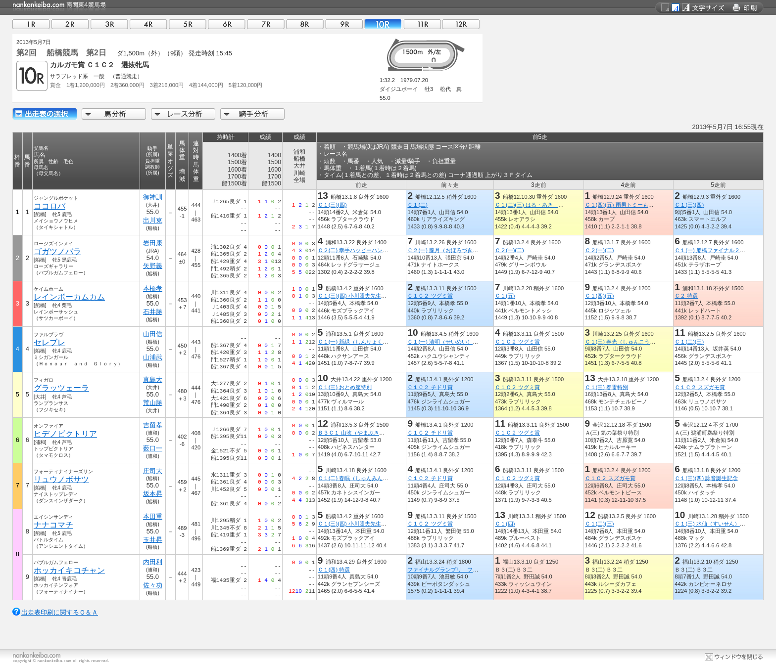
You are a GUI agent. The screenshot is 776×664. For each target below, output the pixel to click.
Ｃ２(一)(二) (509, 250)
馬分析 (114, 114)
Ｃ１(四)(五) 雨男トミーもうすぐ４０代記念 (638, 205)
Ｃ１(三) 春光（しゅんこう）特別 (626, 342)
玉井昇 (152, 539)
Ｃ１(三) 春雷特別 (607, 387)
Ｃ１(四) (505, 524)
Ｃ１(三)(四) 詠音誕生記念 (706, 478)
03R (109, 24)
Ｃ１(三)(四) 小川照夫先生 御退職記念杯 (368, 296)
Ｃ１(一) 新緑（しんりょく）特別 (358, 342)
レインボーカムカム (69, 297)
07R (266, 24)
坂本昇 (152, 493)
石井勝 (152, 311)
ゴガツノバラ (57, 251)
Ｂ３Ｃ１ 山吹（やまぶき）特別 (356, 433)
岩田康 (152, 243)
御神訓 (152, 197)
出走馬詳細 (44, 114)
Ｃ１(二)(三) (689, 342)
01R (31, 24)
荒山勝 (152, 402)
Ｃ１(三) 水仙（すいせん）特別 (713, 524)
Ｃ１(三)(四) (332, 205)
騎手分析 (252, 114)
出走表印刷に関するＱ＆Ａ (59, 612)
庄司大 (152, 471)
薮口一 (152, 448)
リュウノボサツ (61, 479)
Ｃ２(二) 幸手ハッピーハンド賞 (356, 250)
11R (422, 24)
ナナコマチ (53, 525)
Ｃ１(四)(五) (599, 296)
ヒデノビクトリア (65, 434)
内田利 (152, 562)
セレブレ (49, 342)
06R (226, 24)
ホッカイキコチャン (69, 570)
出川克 (152, 220)
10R (383, 24)
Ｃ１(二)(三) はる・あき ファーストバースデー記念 (559, 205)
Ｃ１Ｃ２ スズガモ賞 (700, 387)
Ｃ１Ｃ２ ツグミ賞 (429, 296)
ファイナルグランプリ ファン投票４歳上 (459, 570)
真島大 (152, 379)
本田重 (152, 516)
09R (344, 24)
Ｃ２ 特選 (686, 296)
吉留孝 (152, 425)
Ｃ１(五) (505, 296)
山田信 (152, 334)
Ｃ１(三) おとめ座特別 (345, 387)
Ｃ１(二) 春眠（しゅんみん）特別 (358, 478)
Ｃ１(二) (417, 205)
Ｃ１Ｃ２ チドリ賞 (429, 387)
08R (305, 24)
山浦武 (152, 357)
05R (187, 24)
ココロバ (49, 206)
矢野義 (152, 265)
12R (461, 24)
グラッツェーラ (61, 388)
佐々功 (152, 585)
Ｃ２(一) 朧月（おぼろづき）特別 (448, 250)
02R (70, 24)
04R (148, 24)
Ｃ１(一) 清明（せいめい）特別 (445, 342)
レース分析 (183, 114)
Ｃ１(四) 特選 (334, 570)
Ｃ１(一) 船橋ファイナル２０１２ (715, 250)
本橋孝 (152, 288)
